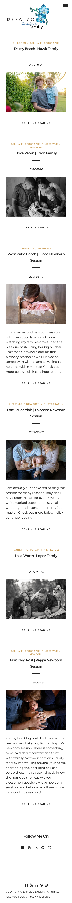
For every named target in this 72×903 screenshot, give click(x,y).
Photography (53, 404)
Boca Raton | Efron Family (36, 153)
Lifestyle (51, 144)
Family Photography (45, 43)
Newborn (36, 147)
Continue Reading (36, 123)
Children (19, 43)
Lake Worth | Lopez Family (36, 556)
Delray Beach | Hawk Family (36, 49)
